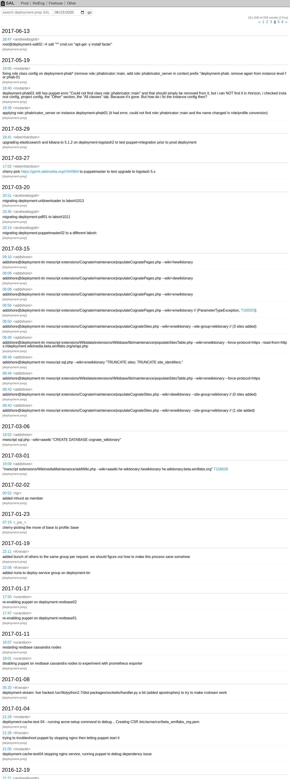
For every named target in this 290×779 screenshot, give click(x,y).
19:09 (7, 464)
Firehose (56, 3)
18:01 (7, 658)
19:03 (7, 435)
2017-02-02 (16, 485)
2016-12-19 (16, 770)
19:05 (7, 68)
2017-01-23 (16, 514)
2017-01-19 (16, 543)
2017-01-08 (16, 679)
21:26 (7, 733)
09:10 (7, 257)
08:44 (7, 373)
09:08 (7, 289)
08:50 (7, 321)
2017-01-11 (16, 634)
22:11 (7, 551)
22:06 (7, 568)
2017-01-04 (16, 708)
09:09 (7, 273)
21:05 (7, 749)
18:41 (7, 137)
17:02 (7, 166)
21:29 (7, 717)
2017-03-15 (16, 248)
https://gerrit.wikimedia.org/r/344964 (50, 171)
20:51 (7, 195)
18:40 (7, 88)
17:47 (7, 613)
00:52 (7, 493)
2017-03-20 (16, 187)
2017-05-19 (16, 60)
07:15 (7, 522)
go (89, 12)
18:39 (7, 108)
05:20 (7, 688)
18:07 (7, 642)
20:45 (7, 212)
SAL (7, 3)
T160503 (248, 310)
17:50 (7, 597)
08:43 (7, 389)
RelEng (38, 3)
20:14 (7, 228)
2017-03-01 (16, 455)
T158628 (221, 469)
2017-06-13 (16, 31)
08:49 (7, 337)
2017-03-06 (16, 426)
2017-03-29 (16, 129)
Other (71, 3)
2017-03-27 (16, 158)
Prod (25, 3)
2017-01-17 (16, 588)
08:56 (7, 305)
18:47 (7, 39)
